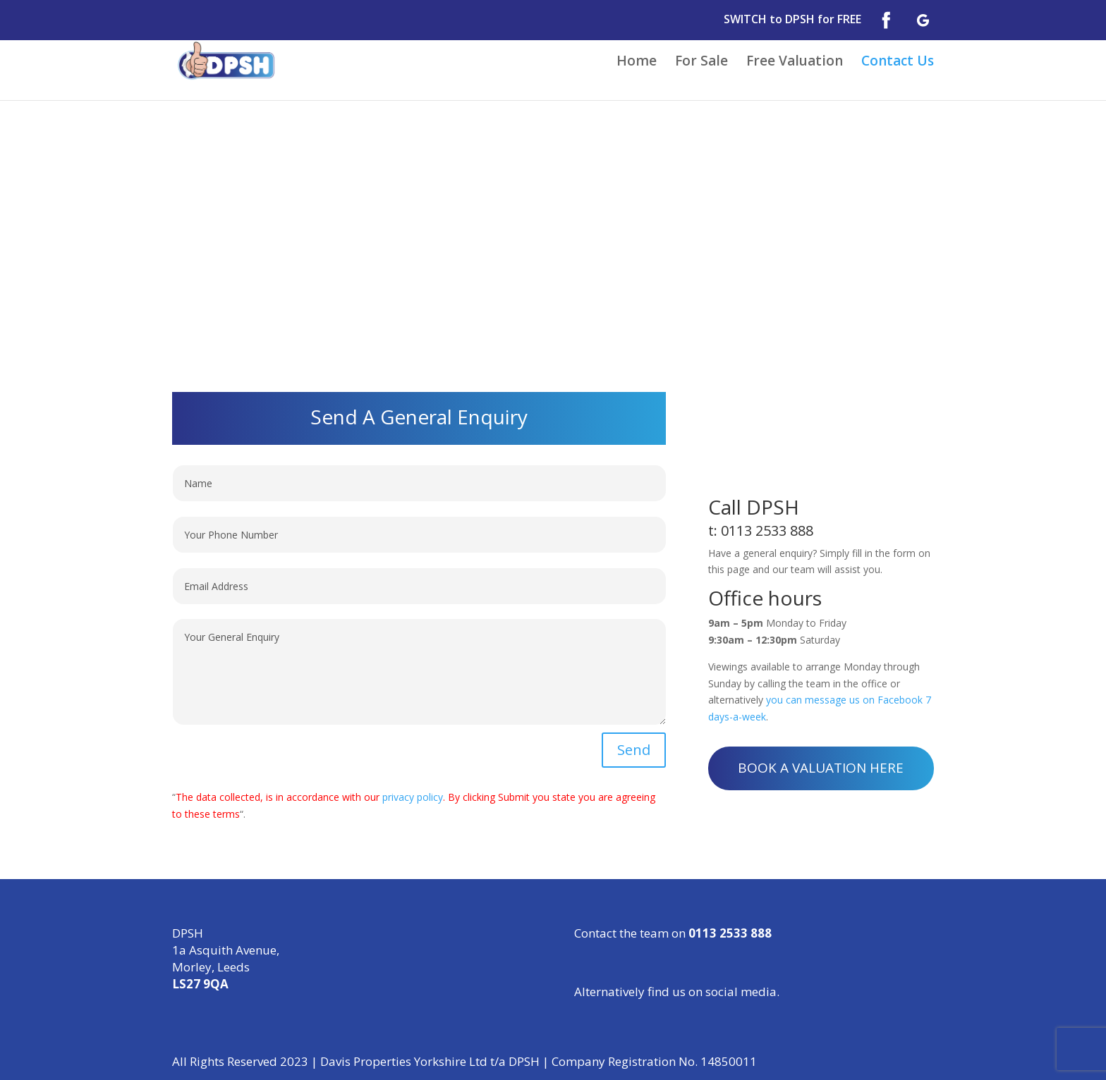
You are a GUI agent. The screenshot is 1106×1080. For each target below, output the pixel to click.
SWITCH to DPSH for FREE (792, 20)
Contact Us (897, 63)
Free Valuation (794, 63)
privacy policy (412, 797)
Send (633, 749)
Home (636, 63)
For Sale (701, 63)
